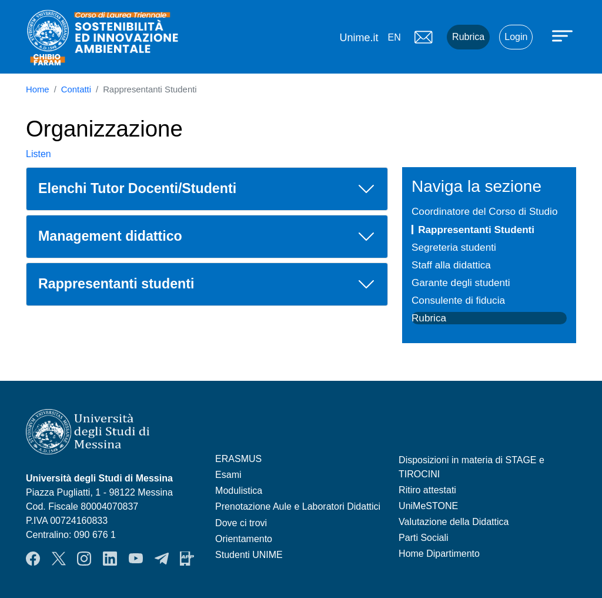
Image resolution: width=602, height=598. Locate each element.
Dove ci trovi (241, 523)
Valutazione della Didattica (454, 522)
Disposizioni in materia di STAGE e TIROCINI (471, 467)
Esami (228, 475)
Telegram (162, 559)
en (393, 37)
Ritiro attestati (427, 490)
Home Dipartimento (439, 554)
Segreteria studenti (454, 247)
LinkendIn (110, 559)
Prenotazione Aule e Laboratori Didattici (297, 506)
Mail (423, 37)
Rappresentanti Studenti (476, 229)
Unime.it (358, 38)
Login (515, 37)
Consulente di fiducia (458, 300)
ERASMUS (238, 459)
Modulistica (238, 491)
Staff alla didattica (451, 265)
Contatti (76, 89)
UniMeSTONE (428, 506)
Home (37, 89)
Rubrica (468, 37)
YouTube (136, 559)
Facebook (33, 559)
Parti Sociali (423, 538)
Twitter (59, 559)
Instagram (84, 559)
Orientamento (243, 539)
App (187, 559)
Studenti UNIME (249, 555)
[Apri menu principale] (563, 35)
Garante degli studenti (461, 282)
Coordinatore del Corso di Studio (484, 211)
